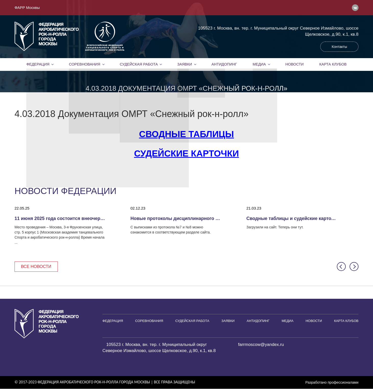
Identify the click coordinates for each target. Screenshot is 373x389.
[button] (341, 266)
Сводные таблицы (186, 134)
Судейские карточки (186, 153)
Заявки (184, 64)
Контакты (339, 47)
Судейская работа (139, 64)
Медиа (259, 64)
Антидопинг (224, 64)
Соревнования (84, 64)
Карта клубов (333, 64)
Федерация (37, 64)
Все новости (36, 266)
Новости (294, 64)
